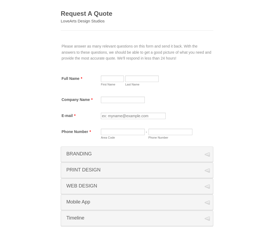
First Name (108, 84)
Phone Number (76, 132)
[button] (137, 154)
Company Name (77, 99)
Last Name (132, 84)
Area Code (108, 137)
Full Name (72, 78)
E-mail (68, 115)
